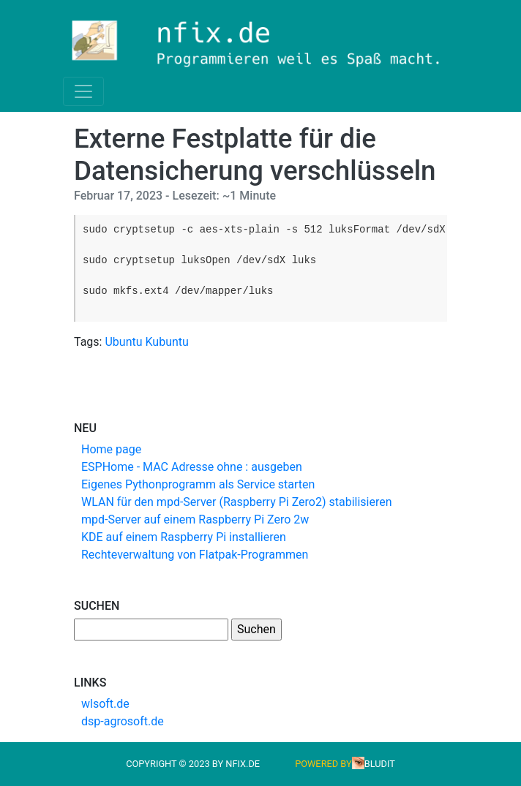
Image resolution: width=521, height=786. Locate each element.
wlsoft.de (105, 704)
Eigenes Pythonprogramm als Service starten (198, 484)
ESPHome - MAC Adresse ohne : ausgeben (191, 467)
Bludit (379, 763)
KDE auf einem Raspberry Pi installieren (183, 537)
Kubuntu (167, 342)
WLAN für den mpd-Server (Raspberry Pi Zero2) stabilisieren (236, 502)
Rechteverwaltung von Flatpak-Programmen (194, 555)
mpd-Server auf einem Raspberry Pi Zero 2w (195, 519)
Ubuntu (123, 342)
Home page (111, 449)
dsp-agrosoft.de (122, 721)
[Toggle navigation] (83, 91)
